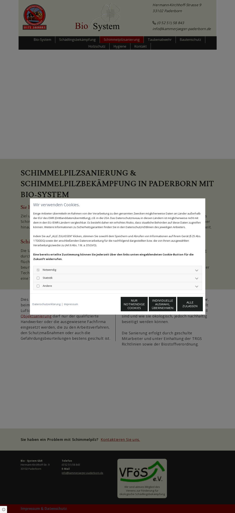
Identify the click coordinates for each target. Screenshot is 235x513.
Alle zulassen (183, 304)
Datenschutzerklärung (46, 304)
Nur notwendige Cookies (105, 304)
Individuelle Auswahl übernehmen (144, 304)
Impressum (71, 304)
